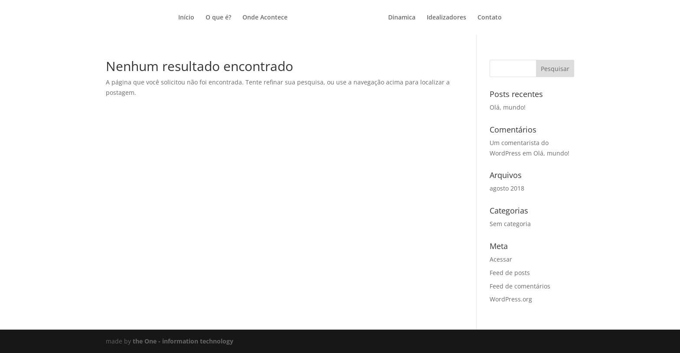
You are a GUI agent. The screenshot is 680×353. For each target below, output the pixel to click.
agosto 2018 (507, 188)
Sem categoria (510, 224)
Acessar (501, 259)
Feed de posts (510, 273)
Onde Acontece (265, 17)
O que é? (218, 17)
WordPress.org (511, 299)
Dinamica (401, 17)
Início (186, 17)
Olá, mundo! (508, 107)
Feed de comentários (520, 286)
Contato (489, 17)
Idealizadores (446, 17)
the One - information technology (183, 341)
